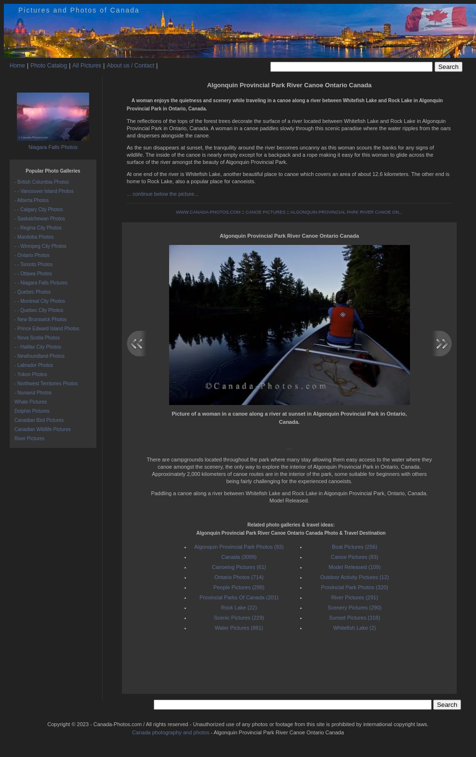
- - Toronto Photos (33, 264)
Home (17, 65)
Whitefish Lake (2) (354, 628)
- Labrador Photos (33, 365)
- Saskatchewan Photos (39, 218)
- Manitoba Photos (33, 237)
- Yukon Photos (30, 374)
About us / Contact (130, 65)
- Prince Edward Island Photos (46, 328)
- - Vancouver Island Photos (44, 191)
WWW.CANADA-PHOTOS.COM (208, 212)
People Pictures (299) (238, 587)
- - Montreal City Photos (39, 301)
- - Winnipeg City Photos (40, 246)
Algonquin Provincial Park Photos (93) (238, 547)
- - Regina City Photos (38, 227)
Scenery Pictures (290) (355, 607)
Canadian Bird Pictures (39, 420)
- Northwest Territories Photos (46, 383)
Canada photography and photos (170, 732)
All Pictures (86, 65)
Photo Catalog (48, 65)
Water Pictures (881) (239, 628)
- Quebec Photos (32, 292)
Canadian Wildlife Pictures (42, 429)
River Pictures (29, 438)
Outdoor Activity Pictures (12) (354, 577)
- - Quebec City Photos (38, 310)
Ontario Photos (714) (239, 577)
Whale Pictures (30, 402)
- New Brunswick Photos (40, 319)
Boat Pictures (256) (354, 547)
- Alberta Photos (31, 200)
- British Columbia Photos (41, 182)
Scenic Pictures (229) (239, 618)
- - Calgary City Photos (38, 209)
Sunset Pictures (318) (354, 618)
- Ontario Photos (32, 255)
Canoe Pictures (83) (354, 557)
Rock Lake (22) (239, 607)
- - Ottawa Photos (33, 273)
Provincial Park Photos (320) (354, 587)
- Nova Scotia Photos (37, 337)
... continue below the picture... (162, 194)
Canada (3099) (238, 557)
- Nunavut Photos (33, 392)
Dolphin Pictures (32, 411)
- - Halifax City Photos (37, 347)
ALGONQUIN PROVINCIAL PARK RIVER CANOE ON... (346, 212)
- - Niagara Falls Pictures (40, 282)
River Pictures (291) (354, 597)
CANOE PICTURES (266, 212)
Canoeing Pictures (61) (239, 567)
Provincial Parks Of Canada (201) (238, 597)
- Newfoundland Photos (39, 356)
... (289, 447)
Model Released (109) (355, 567)
